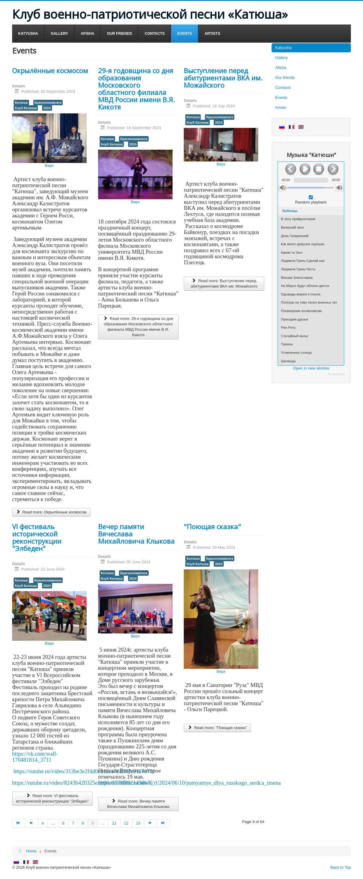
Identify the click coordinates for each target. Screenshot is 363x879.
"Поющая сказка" (212, 526)
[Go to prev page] (31, 823)
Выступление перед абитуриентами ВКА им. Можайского (223, 78)
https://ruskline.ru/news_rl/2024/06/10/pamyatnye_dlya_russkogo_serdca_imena (189, 783)
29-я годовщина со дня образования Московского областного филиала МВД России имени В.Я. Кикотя (136, 88)
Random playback (311, 202)
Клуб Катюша (26, 108)
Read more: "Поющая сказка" (217, 727)
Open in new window (311, 368)
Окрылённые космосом (50, 70)
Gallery (281, 57)
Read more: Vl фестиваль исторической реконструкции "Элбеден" (52, 798)
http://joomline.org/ (336, 374)
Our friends (285, 77)
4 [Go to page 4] (43, 823)
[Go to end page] (163, 823)
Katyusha (283, 47)
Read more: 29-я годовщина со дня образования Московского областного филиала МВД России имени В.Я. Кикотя (138, 326)
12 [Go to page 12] (126, 823)
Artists (280, 107)
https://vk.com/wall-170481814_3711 (35, 756)
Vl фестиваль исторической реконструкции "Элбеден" (36, 537)
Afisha (280, 67)
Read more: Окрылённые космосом (51, 512)
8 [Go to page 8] (83, 823)
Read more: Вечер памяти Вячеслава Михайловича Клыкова (138, 804)
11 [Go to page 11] (114, 823)
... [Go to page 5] (53, 823)
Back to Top (340, 867)
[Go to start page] (18, 823)
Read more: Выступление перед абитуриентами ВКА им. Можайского (224, 283)
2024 (47, 108)
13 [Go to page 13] (138, 823)
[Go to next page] (150, 823)
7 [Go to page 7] (73, 823)
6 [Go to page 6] (63, 823)
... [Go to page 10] (103, 823)
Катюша (21, 102)
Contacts (283, 87)
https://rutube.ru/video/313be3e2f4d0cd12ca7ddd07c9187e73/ (84, 771)
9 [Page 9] (92, 823)
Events (281, 97)
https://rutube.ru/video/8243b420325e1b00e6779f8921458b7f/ (82, 783)
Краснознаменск (48, 102)
